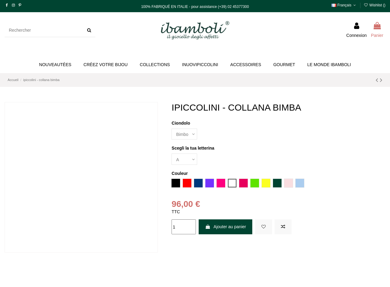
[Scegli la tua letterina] (184, 159)
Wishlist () (374, 5)
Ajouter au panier (225, 226)
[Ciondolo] (184, 134)
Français (344, 5)
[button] (105, 64)
